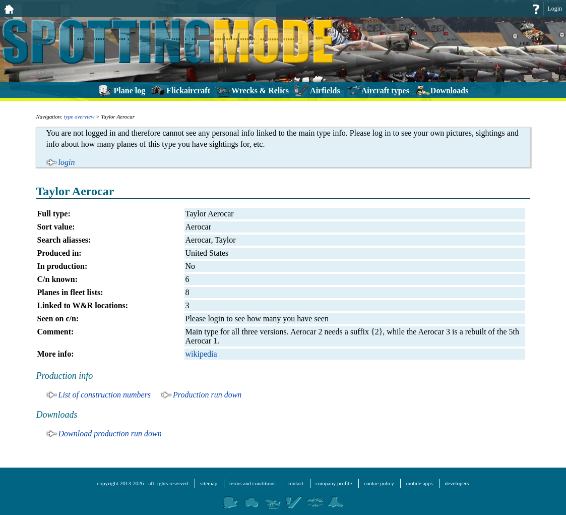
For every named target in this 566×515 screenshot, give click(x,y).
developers (457, 483)
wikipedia (201, 354)
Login (554, 8)
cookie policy (379, 483)
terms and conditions (252, 483)
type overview (79, 116)
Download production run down (110, 433)
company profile (334, 483)
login (66, 162)
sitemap (208, 483)
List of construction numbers (104, 394)
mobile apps (419, 483)
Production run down (207, 394)
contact (295, 483)
